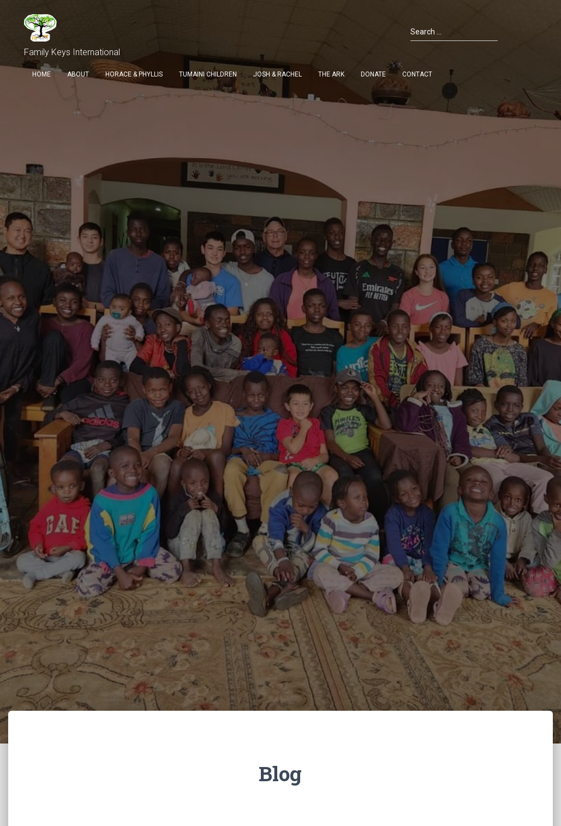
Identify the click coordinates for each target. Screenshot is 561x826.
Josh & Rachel (277, 74)
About (78, 74)
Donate (373, 74)
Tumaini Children (208, 74)
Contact (417, 74)
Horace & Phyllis (134, 74)
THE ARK (331, 74)
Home (41, 74)
